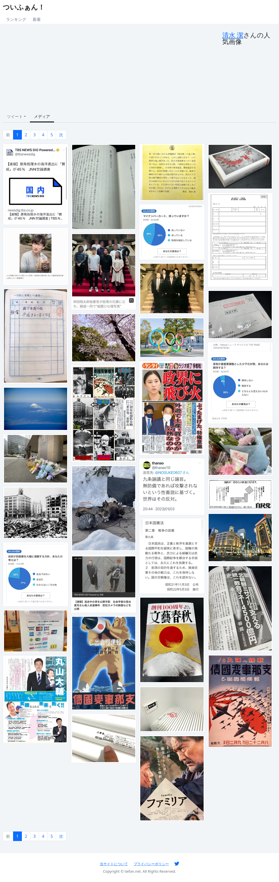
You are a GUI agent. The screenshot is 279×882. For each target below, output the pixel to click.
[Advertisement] (112, 69)
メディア (42, 116)
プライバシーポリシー (151, 863)
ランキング (16, 19)
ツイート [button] (15, 116)
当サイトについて (114, 863)
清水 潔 (233, 35)
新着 (37, 19)
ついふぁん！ (24, 7)
